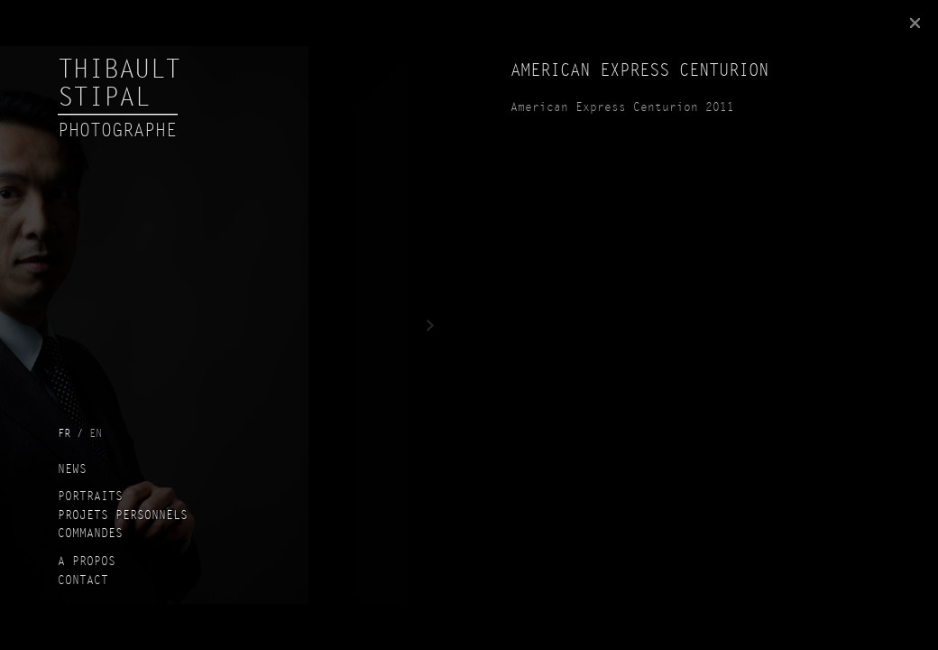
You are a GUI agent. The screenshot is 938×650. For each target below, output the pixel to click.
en (95, 435)
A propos (86, 562)
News (72, 470)
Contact (83, 581)
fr (64, 435)
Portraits (90, 497)
